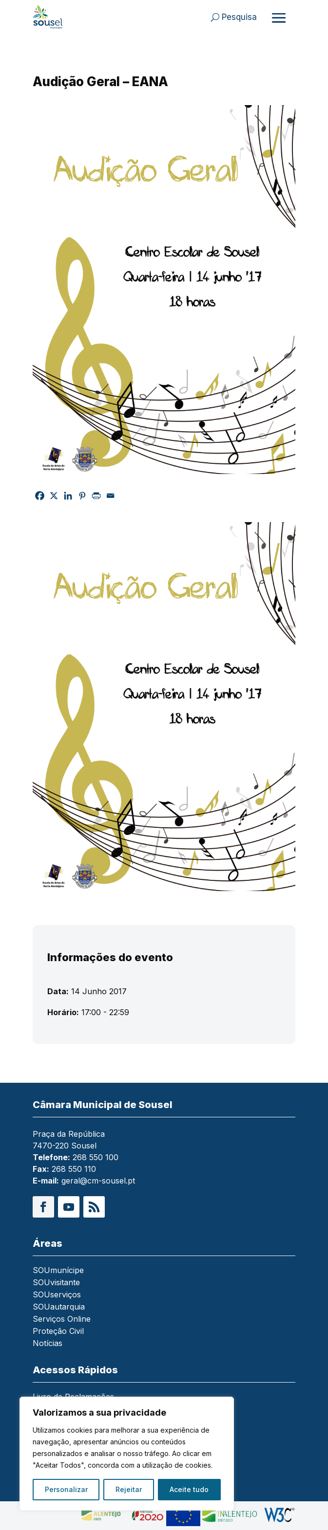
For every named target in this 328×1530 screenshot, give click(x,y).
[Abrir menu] (278, 17)
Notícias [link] (47, 1344)
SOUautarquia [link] (59, 1307)
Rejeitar (129, 1489)
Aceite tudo (189, 1489)
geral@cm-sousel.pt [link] (98, 1180)
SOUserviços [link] (57, 1295)
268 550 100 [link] (95, 1157)
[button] (43, 1207)
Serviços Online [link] (62, 1319)
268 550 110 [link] (74, 1169)
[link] (59, 17)
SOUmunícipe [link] (58, 1271)
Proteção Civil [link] (58, 1332)
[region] (126, 1454)
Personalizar (66, 1489)
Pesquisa (239, 17)
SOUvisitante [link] (56, 1283)
